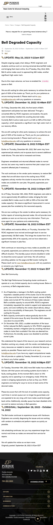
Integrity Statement (31, 517)
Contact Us (26, 519)
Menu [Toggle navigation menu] (10, 17)
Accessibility (9, 517)
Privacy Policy (42, 517)
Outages (17, 25)
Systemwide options (37, 482)
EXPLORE (26, 492)
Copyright (12, 515)
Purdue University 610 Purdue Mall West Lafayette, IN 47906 (9, 474)
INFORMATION (26, 496)
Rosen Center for (16, 8)
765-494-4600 (7, 481)
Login (40, 6)
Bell (6, 53)
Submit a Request (26, 34)
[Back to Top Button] (37, 519)
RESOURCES (26, 501)
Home (7, 25)
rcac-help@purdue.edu (26, 263)
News (12, 25)
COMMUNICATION (26, 506)
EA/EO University (19, 517)
